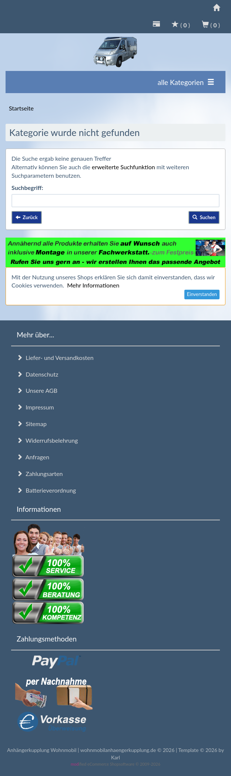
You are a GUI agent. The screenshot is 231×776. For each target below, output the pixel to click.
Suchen (203, 217)
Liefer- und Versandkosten (55, 357)
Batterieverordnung (46, 490)
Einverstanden (202, 294)
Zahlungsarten (40, 473)
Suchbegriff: (27, 187)
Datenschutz (37, 374)
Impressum (35, 407)
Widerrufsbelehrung (47, 440)
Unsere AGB (37, 390)
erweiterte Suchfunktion (123, 166)
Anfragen (33, 456)
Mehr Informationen (93, 285)
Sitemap (32, 423)
